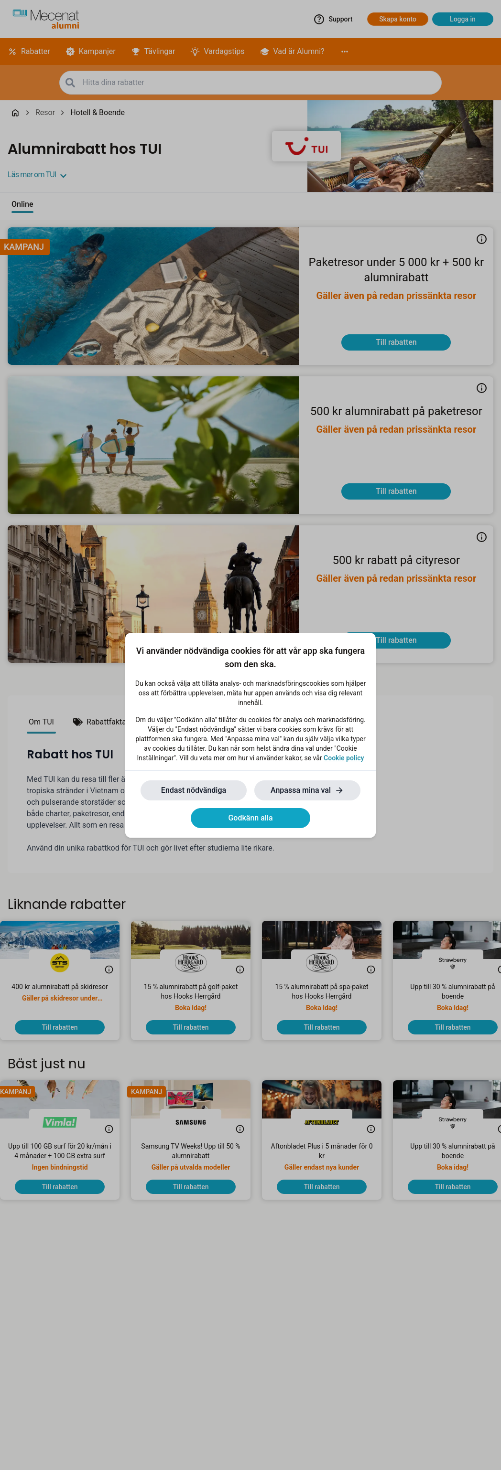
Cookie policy (344, 758)
